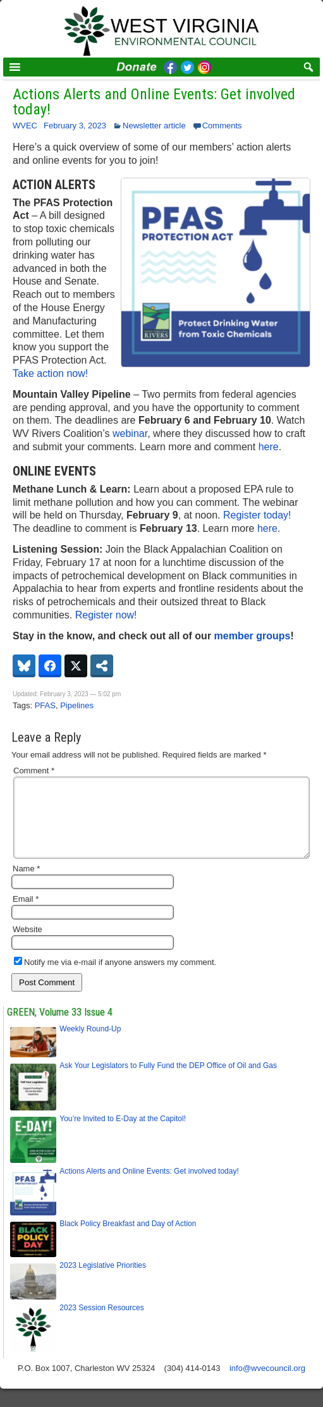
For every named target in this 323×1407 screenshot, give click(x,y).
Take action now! (50, 373)
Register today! (257, 515)
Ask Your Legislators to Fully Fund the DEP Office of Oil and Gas (168, 1080)
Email (26, 914)
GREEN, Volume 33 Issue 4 (60, 1027)
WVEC (25, 125)
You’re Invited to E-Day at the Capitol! (122, 1133)
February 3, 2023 (75, 125)
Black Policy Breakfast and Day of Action (127, 1238)
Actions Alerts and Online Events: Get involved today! (154, 101)
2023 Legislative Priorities (102, 1280)
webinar (130, 433)
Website (27, 944)
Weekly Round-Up (91, 1044)
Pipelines (77, 705)
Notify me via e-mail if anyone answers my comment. (115, 977)
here (269, 446)
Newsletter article (154, 125)
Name (26, 883)
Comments (222, 125)
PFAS (45, 705)
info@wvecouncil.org (267, 1383)
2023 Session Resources (101, 1322)
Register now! (106, 615)
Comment (33, 770)
